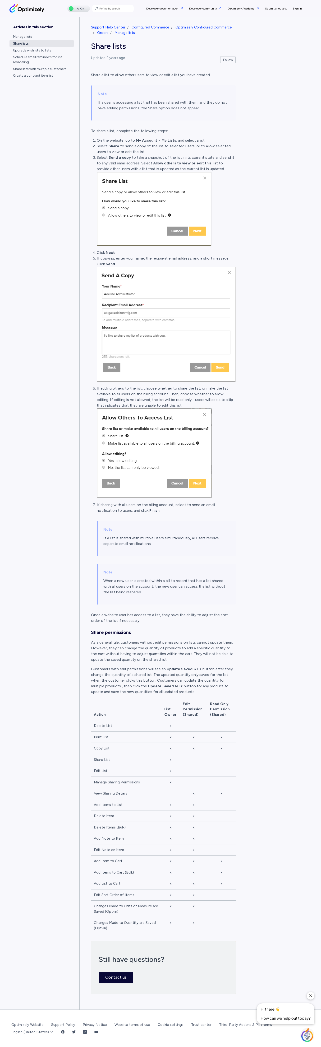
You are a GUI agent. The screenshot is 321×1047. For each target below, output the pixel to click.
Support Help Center (108, 27)
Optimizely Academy (241, 8)
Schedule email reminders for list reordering (37, 59)
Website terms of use (132, 1025)
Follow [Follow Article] (228, 60)
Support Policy (63, 1025)
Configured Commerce (150, 27)
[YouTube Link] (96, 1032)
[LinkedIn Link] (85, 1032)
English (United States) (32, 1032)
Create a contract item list (33, 76)
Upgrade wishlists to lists (32, 50)
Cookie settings (170, 1025)
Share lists (21, 44)
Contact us (116, 977)
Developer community (203, 8)
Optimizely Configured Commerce (203, 27)
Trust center (201, 1025)
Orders (102, 33)
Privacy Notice (95, 1025)
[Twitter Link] (73, 1032)
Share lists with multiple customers (39, 69)
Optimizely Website (27, 1025)
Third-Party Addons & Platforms (245, 1025)
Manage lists (125, 33)
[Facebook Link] (62, 1032)
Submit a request (276, 8)
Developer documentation (162, 8)
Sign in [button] (297, 8)
